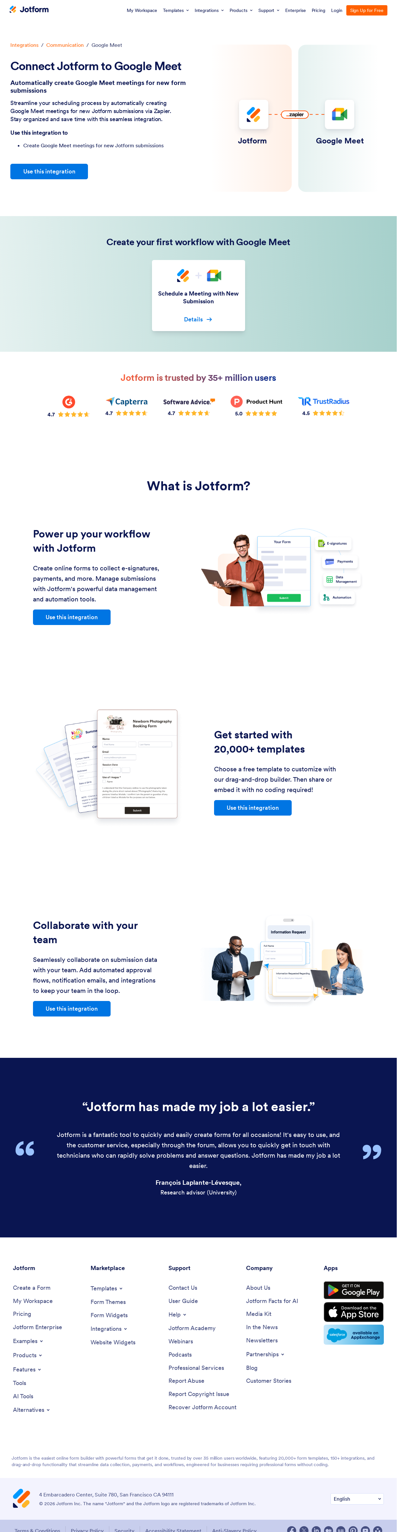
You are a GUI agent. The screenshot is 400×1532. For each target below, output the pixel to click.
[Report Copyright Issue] (198, 1394)
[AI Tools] (23, 1396)
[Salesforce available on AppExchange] (354, 1335)
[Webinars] (180, 1341)
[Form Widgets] (109, 1315)
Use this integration (49, 171)
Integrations (24, 45)
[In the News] (262, 1327)
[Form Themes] (108, 1302)
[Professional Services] (196, 1368)
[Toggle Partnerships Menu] (265, 1354)
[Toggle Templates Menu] (107, 1288)
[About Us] (258, 1288)
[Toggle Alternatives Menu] (32, 1410)
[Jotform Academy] (192, 1328)
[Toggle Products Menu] (28, 1355)
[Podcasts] (180, 1354)
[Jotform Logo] (29, 10)
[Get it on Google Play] (354, 1290)
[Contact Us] (182, 1288)
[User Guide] (183, 1301)
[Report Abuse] (186, 1381)
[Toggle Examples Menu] (28, 1341)
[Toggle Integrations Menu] (109, 1329)
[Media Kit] (258, 1314)
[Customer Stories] (268, 1381)
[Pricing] (22, 1314)
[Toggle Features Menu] (27, 1369)
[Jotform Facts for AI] (272, 1301)
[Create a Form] (31, 1288)
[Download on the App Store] (354, 1312)
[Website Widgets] (113, 1342)
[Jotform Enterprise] (37, 1327)
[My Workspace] (33, 1301)
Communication (65, 45)
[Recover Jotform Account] (202, 1407)
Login (336, 10)
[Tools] (19, 1383)
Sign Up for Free (367, 10)
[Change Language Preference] (357, 1499)
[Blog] (252, 1368)
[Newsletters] (262, 1340)
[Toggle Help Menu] (177, 1315)
